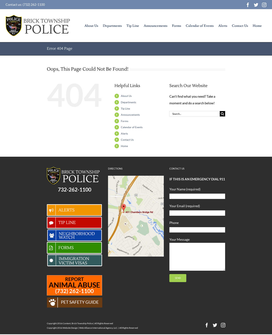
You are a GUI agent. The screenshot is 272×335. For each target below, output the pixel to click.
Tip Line (125, 108)
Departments (128, 102)
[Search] (222, 113)
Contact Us (127, 139)
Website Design (70, 327)
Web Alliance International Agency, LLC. (98, 327)
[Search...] (194, 113)
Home (124, 146)
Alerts (124, 133)
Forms (124, 121)
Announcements (130, 114)
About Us (126, 95)
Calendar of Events (132, 127)
